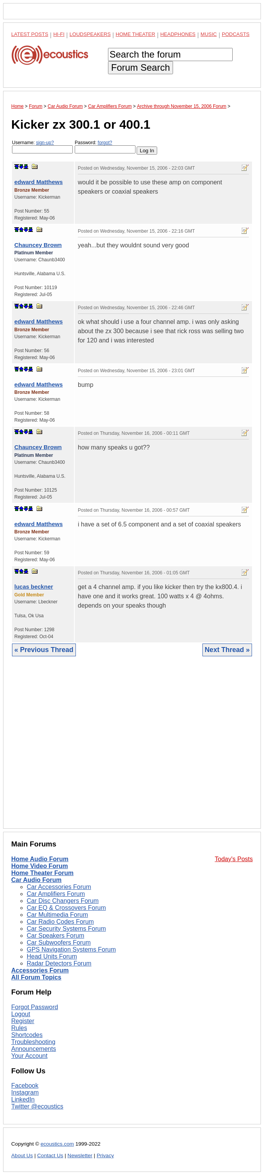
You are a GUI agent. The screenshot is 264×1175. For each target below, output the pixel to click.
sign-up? (45, 142)
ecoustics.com (57, 1144)
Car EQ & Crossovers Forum (66, 907)
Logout (20, 1014)
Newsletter (79, 1155)
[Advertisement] (132, 748)
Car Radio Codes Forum (60, 921)
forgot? (105, 142)
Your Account (29, 1055)
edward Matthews (38, 182)
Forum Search (140, 67)
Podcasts (236, 34)
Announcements (33, 1049)
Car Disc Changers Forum (63, 900)
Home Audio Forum (40, 859)
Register (22, 1021)
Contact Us (50, 1155)
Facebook (24, 1085)
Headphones (177, 34)
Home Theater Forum (42, 873)
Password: (105, 146)
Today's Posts (234, 859)
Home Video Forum (39, 866)
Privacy (105, 1155)
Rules (19, 1028)
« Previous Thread (44, 650)
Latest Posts (29, 34)
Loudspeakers (90, 34)
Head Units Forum (52, 956)
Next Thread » (227, 650)
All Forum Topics (36, 977)
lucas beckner (33, 586)
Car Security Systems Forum (66, 928)
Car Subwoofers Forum (59, 942)
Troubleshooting (33, 1042)
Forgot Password (34, 1007)
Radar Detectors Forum (59, 963)
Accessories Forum (40, 970)
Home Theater (135, 34)
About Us (22, 1155)
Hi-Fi (59, 34)
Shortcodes (27, 1035)
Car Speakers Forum (55, 935)
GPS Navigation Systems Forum (71, 949)
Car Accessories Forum (59, 887)
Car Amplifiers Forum (56, 894)
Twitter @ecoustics (37, 1106)
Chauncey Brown (38, 245)
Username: (42, 146)
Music (209, 34)
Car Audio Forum (36, 880)
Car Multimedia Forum (57, 914)
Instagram (25, 1092)
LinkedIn (23, 1099)
